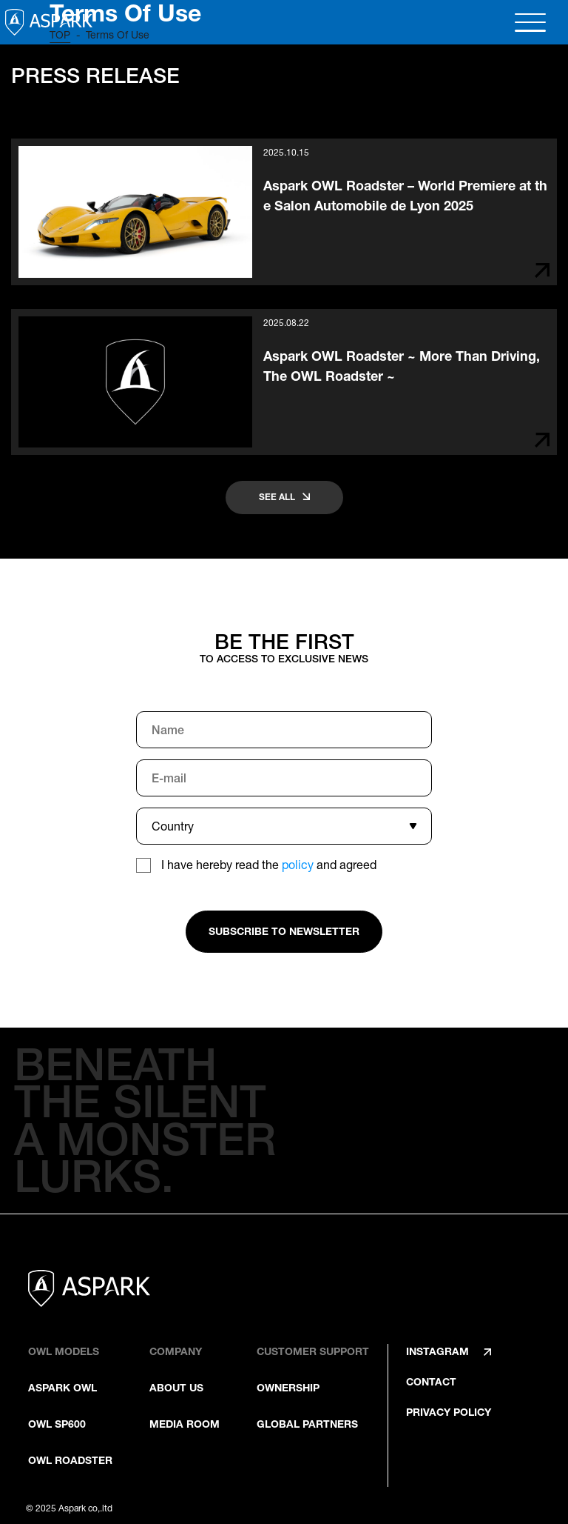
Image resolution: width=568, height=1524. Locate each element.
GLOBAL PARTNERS (307, 1424)
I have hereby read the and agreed (268, 864)
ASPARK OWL (62, 1387)
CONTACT (431, 1381)
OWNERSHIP (288, 1387)
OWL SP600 (57, 1424)
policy (298, 864)
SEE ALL (277, 496)
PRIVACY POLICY (448, 1412)
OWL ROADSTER (70, 1460)
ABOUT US (176, 1387)
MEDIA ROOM (184, 1424)
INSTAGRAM (437, 1351)
